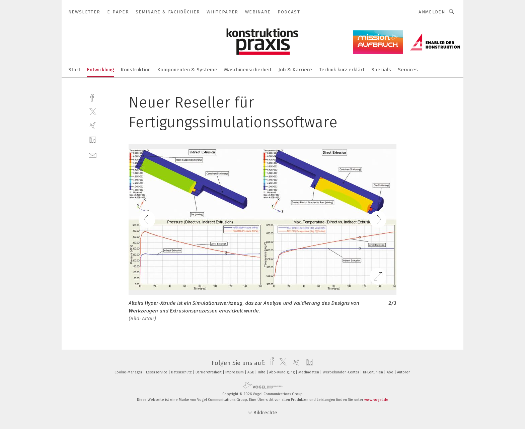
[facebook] (92, 97)
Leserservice (157, 372)
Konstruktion (136, 70)
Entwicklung (100, 70)
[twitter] (92, 111)
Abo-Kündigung (282, 372)
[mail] (92, 154)
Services (408, 70)
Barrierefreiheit (209, 372)
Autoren (403, 372)
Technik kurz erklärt (342, 70)
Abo (390, 372)
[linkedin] (92, 140)
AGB (251, 372)
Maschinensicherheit (248, 70)
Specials (381, 70)
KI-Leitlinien (373, 372)
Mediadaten (309, 372)
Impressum (235, 372)
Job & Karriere (295, 70)
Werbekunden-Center (341, 372)
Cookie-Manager (129, 372)
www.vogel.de (376, 400)
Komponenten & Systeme (187, 70)
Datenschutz (182, 372)
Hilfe (262, 372)
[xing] (92, 126)
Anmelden (432, 12)
